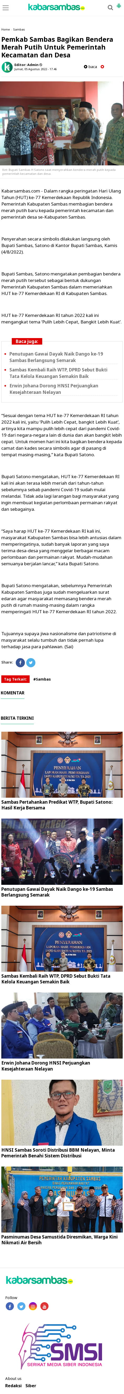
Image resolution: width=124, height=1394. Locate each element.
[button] (118, 3)
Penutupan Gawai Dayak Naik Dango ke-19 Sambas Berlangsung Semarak (57, 892)
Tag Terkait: (15, 679)
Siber (30, 1386)
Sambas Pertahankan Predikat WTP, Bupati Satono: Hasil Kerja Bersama (57, 805)
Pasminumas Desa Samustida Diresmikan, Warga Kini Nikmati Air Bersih (59, 1240)
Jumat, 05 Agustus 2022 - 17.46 (35, 69)
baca (90, 66)
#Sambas (42, 679)
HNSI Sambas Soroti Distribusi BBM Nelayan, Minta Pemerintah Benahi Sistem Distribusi (58, 1153)
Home (5, 29)
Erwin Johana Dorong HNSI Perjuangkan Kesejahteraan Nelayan (45, 1066)
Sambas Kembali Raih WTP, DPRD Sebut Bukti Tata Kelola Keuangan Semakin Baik (55, 979)
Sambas (19, 29)
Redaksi (13, 1386)
